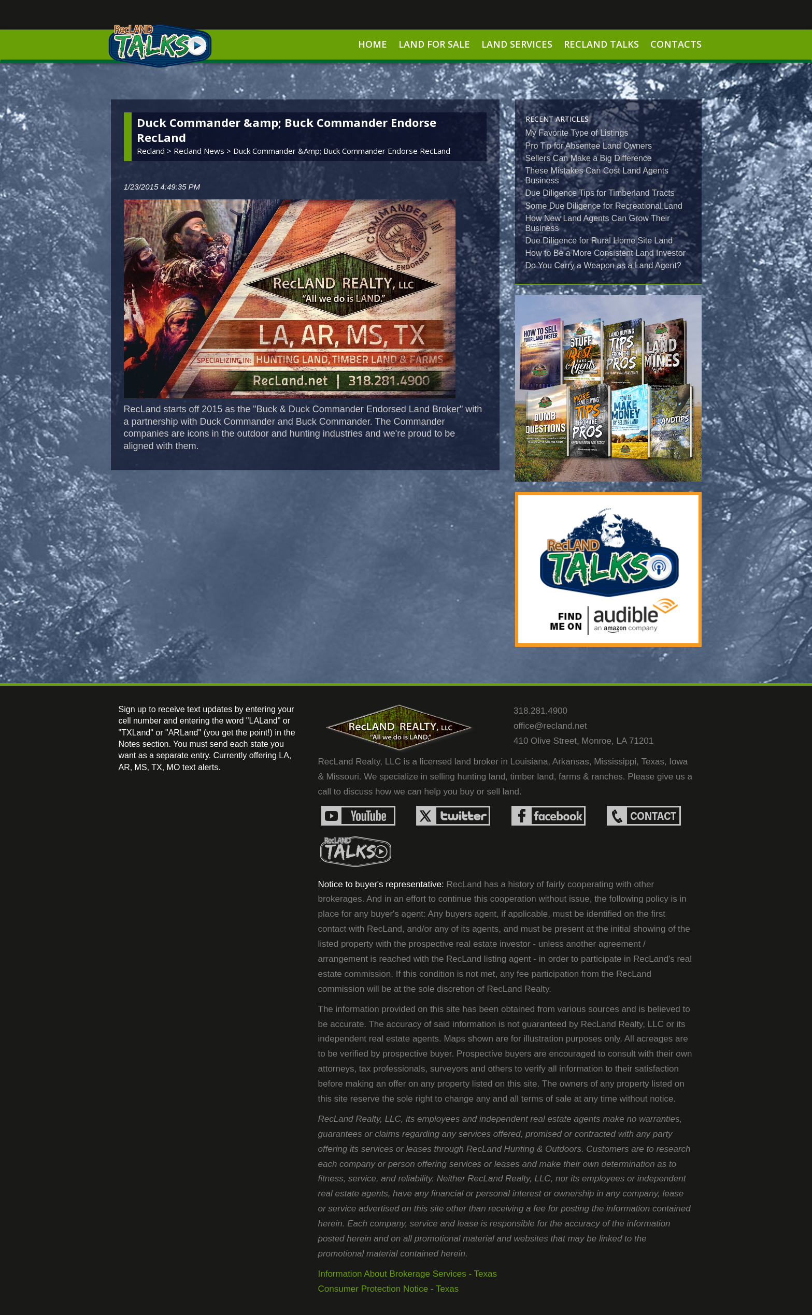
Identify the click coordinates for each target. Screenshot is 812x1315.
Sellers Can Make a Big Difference (588, 158)
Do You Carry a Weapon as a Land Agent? (603, 265)
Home (372, 44)
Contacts (676, 44)
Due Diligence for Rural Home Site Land (599, 240)
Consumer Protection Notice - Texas (388, 1289)
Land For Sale (434, 44)
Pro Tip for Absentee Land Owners (588, 145)
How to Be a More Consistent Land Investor (605, 253)
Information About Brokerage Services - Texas (407, 1274)
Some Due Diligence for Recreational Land (603, 205)
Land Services (516, 44)
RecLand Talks (601, 44)
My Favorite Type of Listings (577, 132)
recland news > (203, 151)
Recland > (155, 151)
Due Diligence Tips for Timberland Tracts (600, 193)
